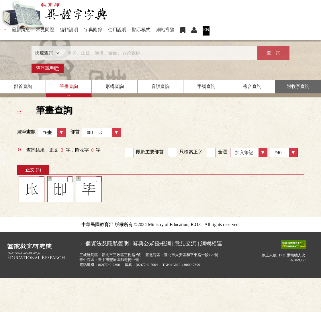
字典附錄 (93, 29)
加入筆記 (244, 152)
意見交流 (185, 243)
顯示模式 (141, 29)
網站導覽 (165, 29)
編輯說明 (69, 29)
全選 (217, 152)
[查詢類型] (46, 53)
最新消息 (21, 29)
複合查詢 (252, 86)
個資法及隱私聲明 (107, 243)
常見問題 (45, 29)
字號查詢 (206, 86)
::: (4, 29)
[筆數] (284, 152)
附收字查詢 (298, 86)
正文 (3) (33, 169)
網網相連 (211, 243)
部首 (96, 132)
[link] (129, 152)
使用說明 (117, 29)
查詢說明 (47, 68)
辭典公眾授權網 (152, 243)
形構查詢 (114, 86)
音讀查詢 (160, 86)
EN (206, 29)
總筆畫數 (41, 132)
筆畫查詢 (69, 86)
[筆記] (41, 179)
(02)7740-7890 (109, 265)
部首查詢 (23, 86)
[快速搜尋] (158, 53)
